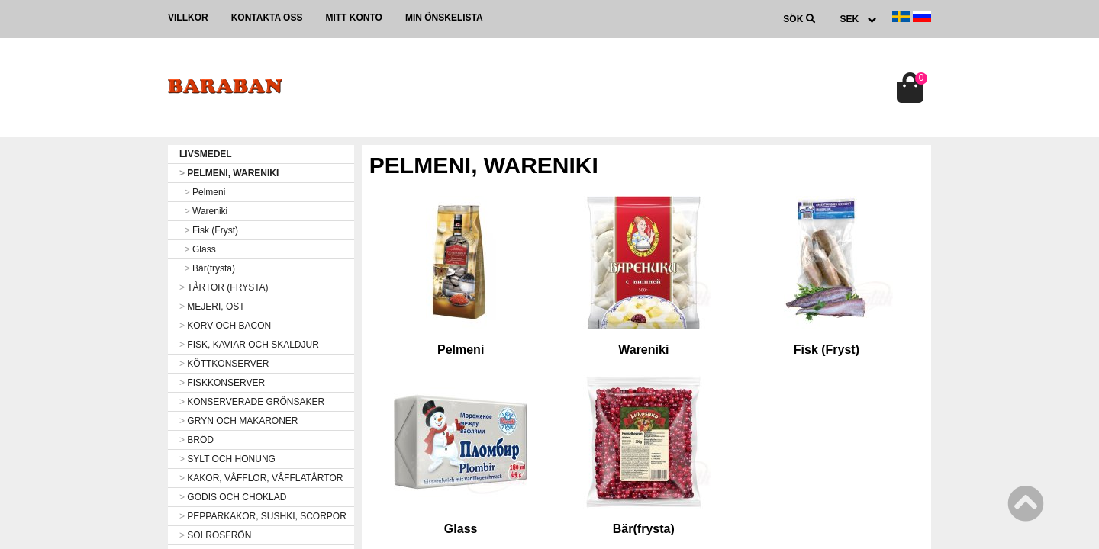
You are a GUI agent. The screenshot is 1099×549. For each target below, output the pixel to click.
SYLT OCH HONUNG (227, 459)
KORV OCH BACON (225, 325)
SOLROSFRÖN (215, 535)
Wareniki (203, 211)
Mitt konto (353, 17)
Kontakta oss (267, 17)
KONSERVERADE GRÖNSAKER (251, 401)
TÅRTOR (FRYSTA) (224, 287)
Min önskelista (444, 17)
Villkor (188, 17)
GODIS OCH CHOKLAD (232, 497)
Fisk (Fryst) (208, 230)
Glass (197, 249)
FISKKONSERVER (222, 382)
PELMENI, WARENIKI (229, 173)
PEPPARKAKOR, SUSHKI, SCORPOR (262, 516)
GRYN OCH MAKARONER (238, 421)
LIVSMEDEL (205, 154)
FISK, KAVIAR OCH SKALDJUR (249, 344)
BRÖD (196, 440)
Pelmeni (202, 192)
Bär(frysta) (207, 268)
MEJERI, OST (212, 306)
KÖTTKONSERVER (224, 363)
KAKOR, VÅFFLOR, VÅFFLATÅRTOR (261, 478)
